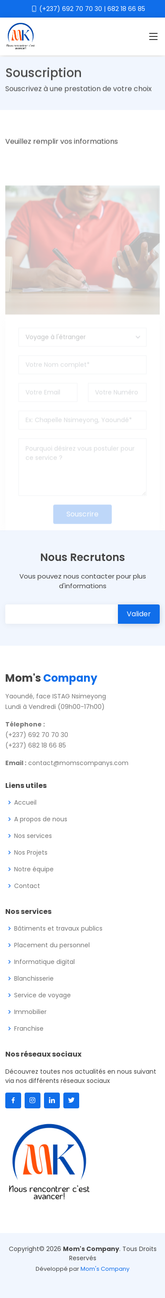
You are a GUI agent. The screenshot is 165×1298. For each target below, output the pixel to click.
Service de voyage (42, 995)
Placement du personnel (52, 945)
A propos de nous (40, 819)
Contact (27, 886)
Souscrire (82, 525)
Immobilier (30, 1012)
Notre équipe (34, 869)
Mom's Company (105, 1269)
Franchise (29, 1028)
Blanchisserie (34, 978)
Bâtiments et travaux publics (58, 928)
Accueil (25, 802)
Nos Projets (31, 852)
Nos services (33, 836)
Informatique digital (44, 962)
